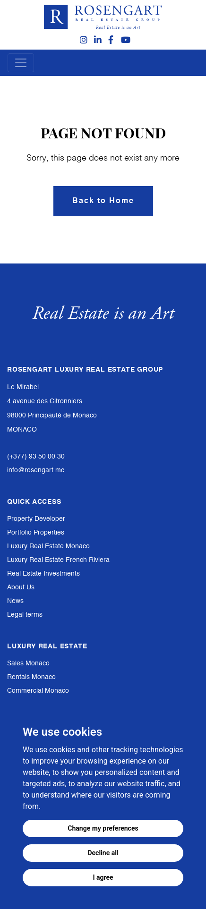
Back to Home (103, 201)
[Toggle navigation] (21, 62)
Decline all (102, 853)
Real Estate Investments (43, 573)
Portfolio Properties (35, 532)
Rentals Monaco (31, 677)
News (15, 601)
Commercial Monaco (38, 691)
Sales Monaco (28, 663)
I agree (103, 877)
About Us (20, 587)
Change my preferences (103, 828)
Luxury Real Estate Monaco (48, 546)
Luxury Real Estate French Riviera (58, 560)
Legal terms (25, 615)
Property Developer (36, 519)
